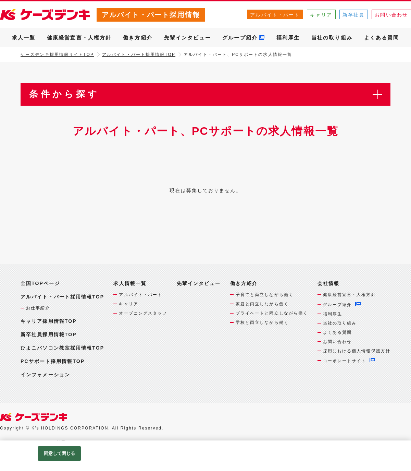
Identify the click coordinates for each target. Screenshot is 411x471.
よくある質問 (381, 37)
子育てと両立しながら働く (265, 294)
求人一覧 (23, 37)
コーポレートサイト (344, 360)
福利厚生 (288, 37)
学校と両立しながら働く (262, 322)
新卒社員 (353, 14)
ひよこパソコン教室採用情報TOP (62, 348)
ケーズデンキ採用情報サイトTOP (57, 54)
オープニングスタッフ (143, 313)
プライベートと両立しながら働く (272, 313)
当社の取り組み (331, 37)
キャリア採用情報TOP (49, 321)
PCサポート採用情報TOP (53, 361)
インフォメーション (45, 374)
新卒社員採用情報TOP (49, 334)
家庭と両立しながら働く (262, 304)
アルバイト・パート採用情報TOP (138, 54)
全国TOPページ (40, 283)
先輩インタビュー (187, 37)
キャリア (321, 14)
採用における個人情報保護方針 (356, 351)
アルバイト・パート (275, 14)
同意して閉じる (59, 453)
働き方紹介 (137, 37)
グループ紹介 (240, 37)
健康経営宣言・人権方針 (79, 37)
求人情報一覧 (130, 283)
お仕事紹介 (38, 308)
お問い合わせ (337, 341)
